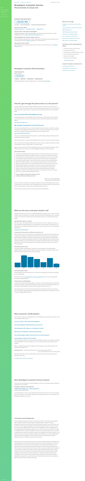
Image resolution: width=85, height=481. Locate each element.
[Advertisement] (37, 57)
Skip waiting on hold (30, 29)
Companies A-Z (4, 14)
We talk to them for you (19, 29)
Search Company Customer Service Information (5, 11)
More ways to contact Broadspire (69, 40)
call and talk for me (28, 276)
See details (48, 81)
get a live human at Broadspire (33, 34)
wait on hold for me (38, 276)
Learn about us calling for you (21, 122)
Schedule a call (40, 29)
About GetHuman (5, 16)
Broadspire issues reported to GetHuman (23, 358)
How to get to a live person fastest (70, 34)
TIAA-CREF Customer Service (68, 70)
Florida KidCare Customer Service (69, 68)
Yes (50, 467)
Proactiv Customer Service (68, 66)
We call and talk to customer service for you (72, 27)
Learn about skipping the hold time (22, 133)
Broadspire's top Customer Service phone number (71, 25)
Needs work (55, 467)
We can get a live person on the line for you (29, 125)
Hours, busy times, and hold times (70, 36)
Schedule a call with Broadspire (21, 229)
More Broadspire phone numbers (69, 32)
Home (2, 7)
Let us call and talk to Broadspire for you (28, 114)
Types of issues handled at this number (71, 38)
